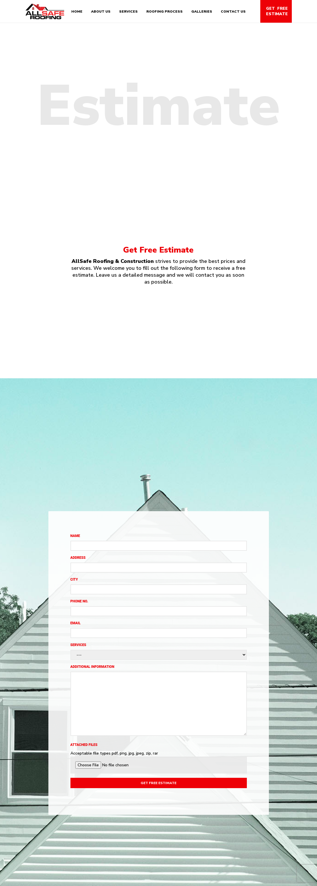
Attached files (84, 745)
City (74, 579)
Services (128, 11)
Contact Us (233, 11)
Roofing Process (164, 11)
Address (78, 558)
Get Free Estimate (277, 11)
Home (76, 11)
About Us (101, 11)
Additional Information (92, 667)
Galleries (201, 11)
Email (75, 623)
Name (75, 536)
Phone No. (79, 601)
